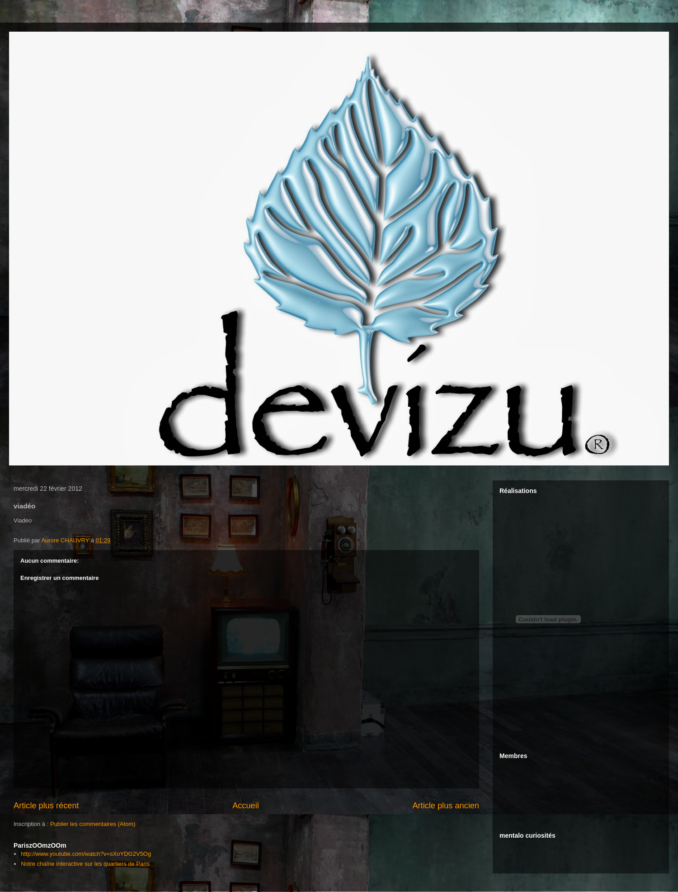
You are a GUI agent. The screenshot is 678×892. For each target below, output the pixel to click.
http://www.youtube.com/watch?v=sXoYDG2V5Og (86, 853)
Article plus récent (46, 805)
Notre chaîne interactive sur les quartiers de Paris (85, 863)
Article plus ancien (445, 805)
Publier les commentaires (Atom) (93, 824)
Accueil (245, 805)
